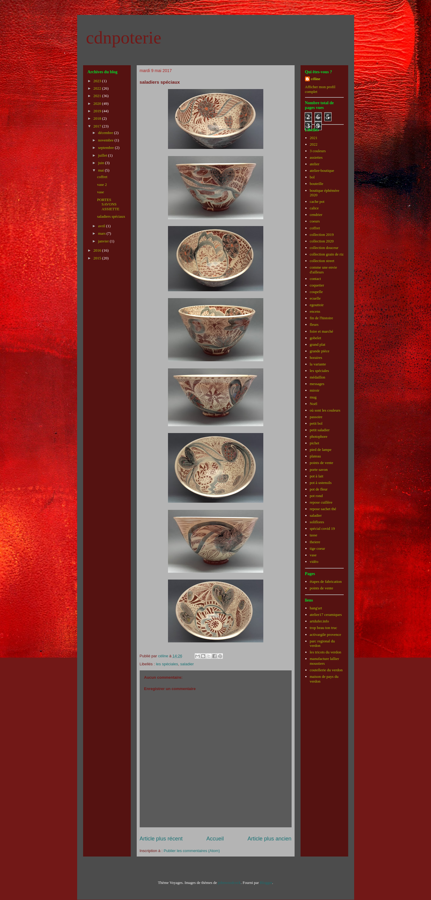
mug (313, 397)
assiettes (316, 157)
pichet (314, 443)
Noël (313, 403)
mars (102, 233)
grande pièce (319, 351)
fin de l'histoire (321, 318)
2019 (98, 111)
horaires (316, 357)
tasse (313, 535)
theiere (315, 542)
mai (101, 170)
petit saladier (320, 430)
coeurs (315, 221)
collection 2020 (322, 241)
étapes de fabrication (326, 581)
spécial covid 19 (322, 528)
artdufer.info (319, 621)
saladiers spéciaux (111, 216)
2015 (98, 258)
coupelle (316, 291)
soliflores (317, 522)
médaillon (317, 377)
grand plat (317, 344)
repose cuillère (321, 502)
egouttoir (317, 305)
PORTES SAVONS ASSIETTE (108, 204)
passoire (316, 417)
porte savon (319, 469)
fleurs (314, 324)
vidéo (314, 561)
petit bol (316, 423)
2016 (98, 250)
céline (315, 79)
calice (314, 208)
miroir (315, 390)
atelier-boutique (322, 170)
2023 (98, 81)
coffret (102, 177)
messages (317, 384)
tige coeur (317, 548)
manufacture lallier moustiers (324, 661)
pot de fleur (319, 489)
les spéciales (167, 664)
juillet (103, 155)
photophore (318, 436)
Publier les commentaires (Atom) (192, 850)
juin (101, 163)
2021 (98, 96)
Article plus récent (161, 839)
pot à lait (316, 476)
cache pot (317, 201)
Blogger (266, 882)
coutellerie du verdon (326, 670)
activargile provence (325, 634)
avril (102, 226)
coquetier (317, 285)
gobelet (315, 338)
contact (315, 278)
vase (100, 192)
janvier (104, 241)
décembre (106, 132)
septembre (106, 147)
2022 (98, 88)
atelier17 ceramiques (326, 614)
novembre (106, 140)
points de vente (321, 462)
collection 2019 (322, 234)
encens (315, 311)
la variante (318, 364)
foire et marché (321, 331)
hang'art (316, 608)
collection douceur (324, 247)
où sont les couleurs (325, 410)
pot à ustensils (321, 482)
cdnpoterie (123, 37)
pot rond (316, 495)
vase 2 (102, 184)
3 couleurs (318, 151)
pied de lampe (321, 449)
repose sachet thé (323, 509)
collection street (322, 261)
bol (312, 177)
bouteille (316, 183)
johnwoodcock (229, 882)
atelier (314, 164)
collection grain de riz (327, 254)
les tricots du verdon (325, 652)
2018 (98, 118)
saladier (187, 664)
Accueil (215, 839)
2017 (98, 126)
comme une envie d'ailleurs (323, 269)
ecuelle (315, 298)
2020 (98, 103)
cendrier (316, 214)
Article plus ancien (270, 839)
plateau (315, 456)
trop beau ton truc (323, 627)
